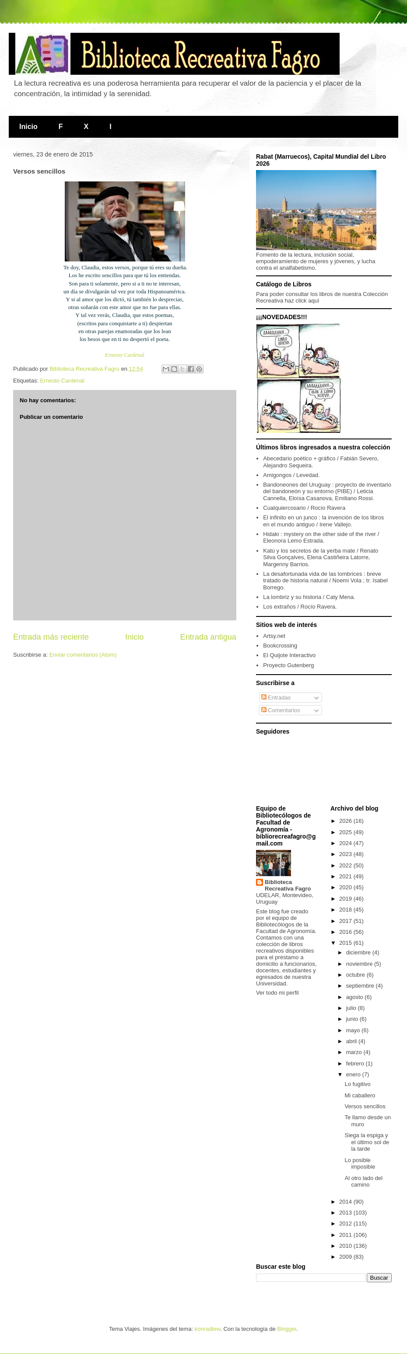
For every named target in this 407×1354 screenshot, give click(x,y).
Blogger (286, 1329)
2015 (346, 943)
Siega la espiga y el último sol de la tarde (366, 1142)
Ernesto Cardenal (124, 355)
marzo (355, 1052)
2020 (346, 887)
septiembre (361, 985)
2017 (346, 921)
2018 (346, 909)
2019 (346, 898)
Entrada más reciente (51, 637)
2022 (346, 865)
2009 (346, 1256)
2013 (346, 1212)
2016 (346, 932)
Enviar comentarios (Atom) (82, 654)
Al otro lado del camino (363, 1181)
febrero (356, 1063)
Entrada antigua (208, 637)
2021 (346, 876)
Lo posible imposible (359, 1163)
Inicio (28, 126)
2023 (346, 854)
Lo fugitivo (357, 1084)
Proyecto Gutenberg (288, 665)
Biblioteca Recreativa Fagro (288, 885)
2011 (346, 1235)
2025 (346, 832)
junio (353, 1019)
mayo (353, 1030)
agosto (355, 997)
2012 (346, 1223)
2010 (346, 1246)
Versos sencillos (364, 1106)
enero (354, 1074)
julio (352, 1008)
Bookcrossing (280, 645)
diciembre (359, 952)
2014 (346, 1201)
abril (352, 1041)
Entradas (276, 697)
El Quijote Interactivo (289, 655)
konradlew (208, 1329)
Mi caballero (359, 1095)
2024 (346, 843)
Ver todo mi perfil (277, 992)
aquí (313, 300)
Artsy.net (274, 636)
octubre (356, 974)
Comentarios (280, 710)
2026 (346, 821)
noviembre (360, 964)
